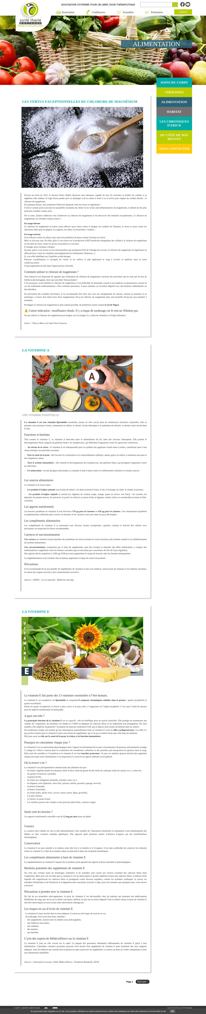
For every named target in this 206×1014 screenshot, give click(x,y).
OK (172, 1011)
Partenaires (157, 12)
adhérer (183, 11)
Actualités (128, 12)
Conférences (98, 12)
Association (68, 12)
